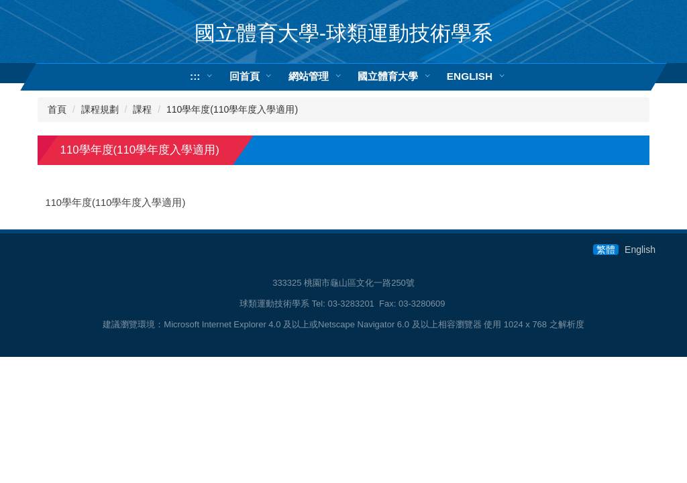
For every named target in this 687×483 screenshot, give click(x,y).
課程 (142, 109)
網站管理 (308, 76)
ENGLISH (469, 76)
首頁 (57, 109)
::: (195, 76)
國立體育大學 (388, 76)
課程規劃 (100, 109)
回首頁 (244, 76)
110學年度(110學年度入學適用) (232, 109)
